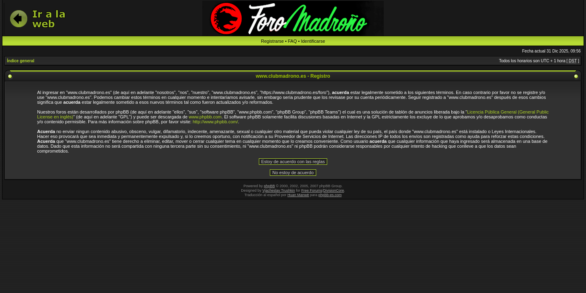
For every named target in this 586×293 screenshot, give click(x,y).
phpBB (269, 186)
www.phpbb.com (205, 116)
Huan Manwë (298, 195)
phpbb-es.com (329, 195)
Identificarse (313, 41)
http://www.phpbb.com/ (215, 121)
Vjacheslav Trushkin (278, 190)
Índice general (20, 61)
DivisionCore (333, 190)
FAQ (292, 41)
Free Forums (311, 190)
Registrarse (272, 41)
